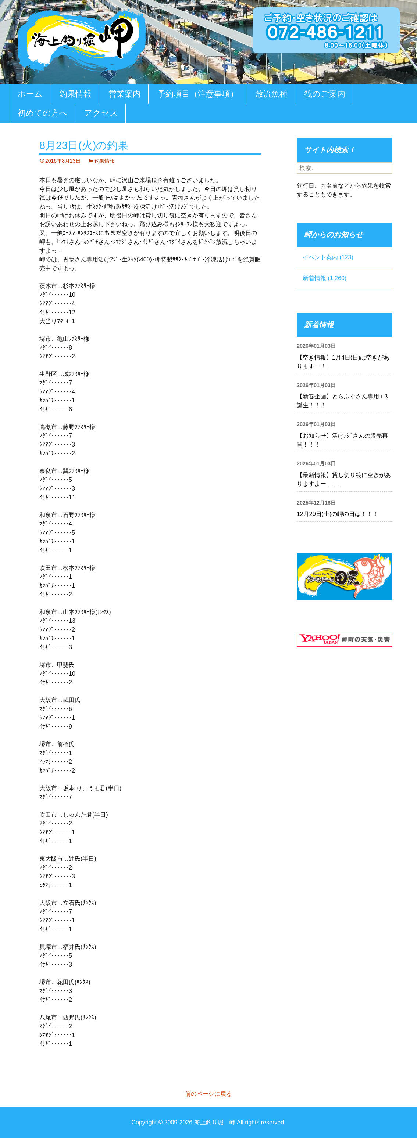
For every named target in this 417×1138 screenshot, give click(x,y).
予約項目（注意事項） (197, 93)
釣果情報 (75, 93)
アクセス (101, 113)
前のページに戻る (208, 1094)
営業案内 (124, 93)
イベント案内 (320, 257)
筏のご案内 (324, 93)
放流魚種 (271, 93)
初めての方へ (43, 113)
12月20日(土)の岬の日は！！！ (337, 514)
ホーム (30, 93)
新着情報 (314, 278)
